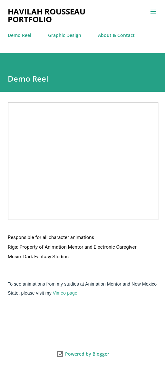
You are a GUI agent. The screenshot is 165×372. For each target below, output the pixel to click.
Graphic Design (64, 35)
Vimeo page (65, 293)
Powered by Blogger (82, 354)
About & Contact (116, 35)
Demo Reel (19, 35)
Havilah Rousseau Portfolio (46, 15)
